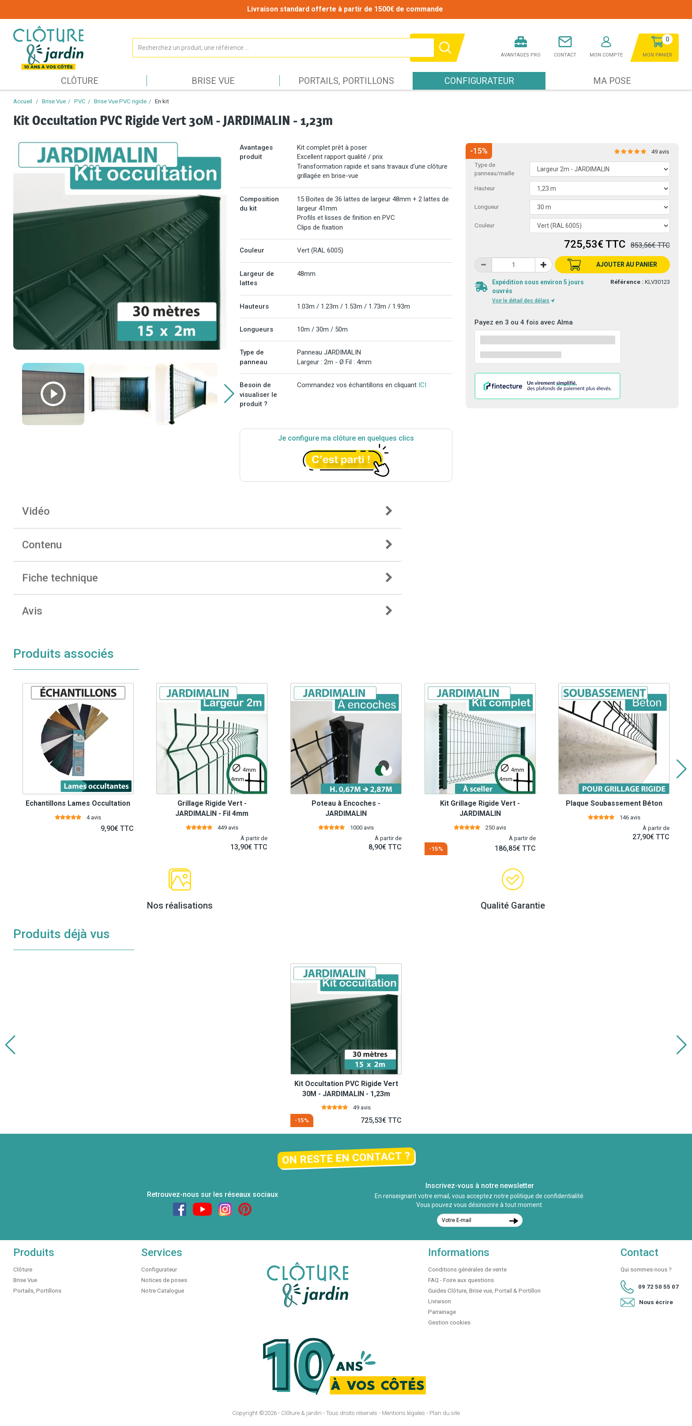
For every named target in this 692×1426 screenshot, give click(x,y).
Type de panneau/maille (494, 169)
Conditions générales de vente (467, 1269)
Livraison (439, 1301)
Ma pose (612, 80)
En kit (162, 101)
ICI (422, 385)
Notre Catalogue (162, 1290)
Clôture (79, 80)
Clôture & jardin (301, 1413)
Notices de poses (164, 1280)
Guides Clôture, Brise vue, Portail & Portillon (484, 1290)
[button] (229, 394)
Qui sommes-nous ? (646, 1269)
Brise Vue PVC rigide (120, 101)
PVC (80, 101)
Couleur (484, 225)
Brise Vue (213, 80)
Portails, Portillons (346, 80)
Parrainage (442, 1312)
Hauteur (484, 188)
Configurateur (479, 80)
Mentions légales (403, 1413)
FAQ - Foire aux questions (461, 1280)
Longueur (486, 207)
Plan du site (444, 1413)
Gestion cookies (449, 1322)
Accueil (22, 101)
